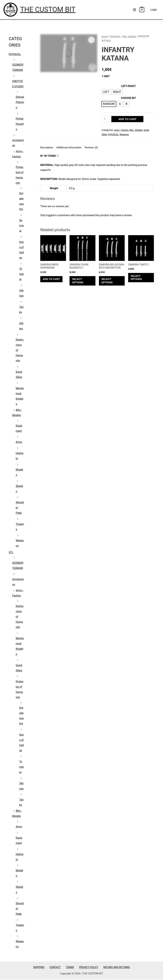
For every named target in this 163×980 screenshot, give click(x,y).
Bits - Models (131, 36)
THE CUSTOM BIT (47, 9)
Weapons (125, 134)
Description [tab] (47, 147)
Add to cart (128, 119)
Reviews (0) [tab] (94, 147)
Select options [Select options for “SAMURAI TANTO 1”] (138, 279)
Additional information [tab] (70, 147)
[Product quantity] (106, 119)
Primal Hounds (19, 124)
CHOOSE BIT (128, 98)
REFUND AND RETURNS (113, 967)
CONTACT (56, 967)
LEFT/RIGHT (128, 86)
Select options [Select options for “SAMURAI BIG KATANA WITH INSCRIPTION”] (108, 286)
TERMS (69, 967)
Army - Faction (121, 130)
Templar (21, 274)
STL (11, 552)
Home (105, 36)
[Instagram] (134, 9)
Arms (19, 442)
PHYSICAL (15, 54)
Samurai (21, 225)
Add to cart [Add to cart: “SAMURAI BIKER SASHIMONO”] (53, 280)
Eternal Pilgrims (20, 102)
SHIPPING (42, 967)
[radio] (106, 92)
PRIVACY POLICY (86, 967)
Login (153, 9)
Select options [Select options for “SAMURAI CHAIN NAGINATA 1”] (79, 282)
